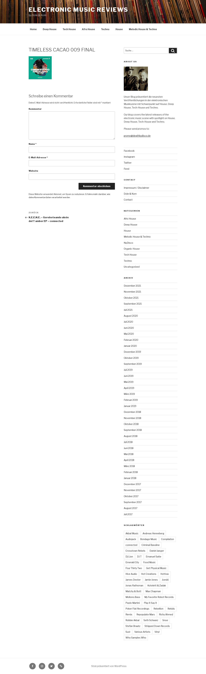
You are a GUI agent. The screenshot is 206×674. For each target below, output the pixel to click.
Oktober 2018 (131, 424)
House (119, 29)
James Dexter (133, 579)
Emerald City (132, 562)
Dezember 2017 (132, 484)
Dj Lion (129, 556)
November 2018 (132, 418)
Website (33, 171)
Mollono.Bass (133, 597)
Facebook (129, 150)
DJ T (139, 556)
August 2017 (130, 508)
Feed (126, 168)
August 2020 (131, 315)
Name (32, 144)
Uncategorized (132, 266)
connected (131, 545)
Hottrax (164, 574)
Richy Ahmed (166, 614)
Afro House (88, 29)
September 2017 (133, 502)
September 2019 (133, 363)
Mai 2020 (129, 333)
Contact (128, 199)
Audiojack (131, 539)
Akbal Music (132, 533)
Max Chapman (153, 591)
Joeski (165, 579)
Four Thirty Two (134, 568)
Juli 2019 (128, 369)
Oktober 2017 (131, 496)
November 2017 (132, 490)
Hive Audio (131, 574)
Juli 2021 (128, 309)
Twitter (127, 162)
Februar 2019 (131, 400)
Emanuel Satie (153, 556)
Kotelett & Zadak (156, 585)
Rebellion (158, 608)
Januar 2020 (130, 345)
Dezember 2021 (132, 285)
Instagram (129, 156)
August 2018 (130, 436)
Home (33, 29)
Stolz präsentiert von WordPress (108, 666)
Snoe (165, 620)
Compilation (167, 539)
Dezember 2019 (132, 351)
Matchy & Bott (133, 591)
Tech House (69, 29)
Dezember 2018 (132, 412)
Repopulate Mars (145, 614)
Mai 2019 (128, 382)
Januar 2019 (130, 406)
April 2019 (129, 388)
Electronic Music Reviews (78, 9)
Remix (129, 614)
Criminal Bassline (150, 545)
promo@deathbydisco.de (137, 135)
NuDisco (128, 242)
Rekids (171, 608)
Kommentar (35, 109)
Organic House (132, 248)
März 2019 (129, 394)
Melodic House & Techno (143, 29)
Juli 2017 (128, 514)
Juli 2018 (128, 442)
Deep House (49, 29)
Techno (105, 29)
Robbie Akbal (132, 620)
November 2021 (132, 291)
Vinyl (156, 631)
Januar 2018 (130, 478)
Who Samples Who (136, 637)
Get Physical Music (156, 568)
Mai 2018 (128, 454)
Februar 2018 (131, 472)
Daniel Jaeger (157, 550)
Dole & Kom (130, 193)
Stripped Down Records (157, 626)
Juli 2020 (128, 321)
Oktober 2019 (131, 358)
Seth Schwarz (151, 620)
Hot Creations (148, 574)
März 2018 (129, 466)
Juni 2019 (128, 376)
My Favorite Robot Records (159, 597)
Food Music (149, 562)
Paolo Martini (133, 602)
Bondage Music (148, 539)
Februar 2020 (131, 340)
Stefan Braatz (133, 626)
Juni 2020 (129, 327)
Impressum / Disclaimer (136, 187)
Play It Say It (150, 602)
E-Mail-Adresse (38, 157)
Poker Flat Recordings (137, 608)
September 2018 (133, 430)
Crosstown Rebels (135, 550)
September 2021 (133, 303)
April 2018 (129, 460)
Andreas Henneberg (153, 533)
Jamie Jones (151, 579)
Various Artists (142, 631)
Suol (128, 631)
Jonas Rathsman (134, 585)
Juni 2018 (128, 448)
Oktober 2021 (131, 297)
